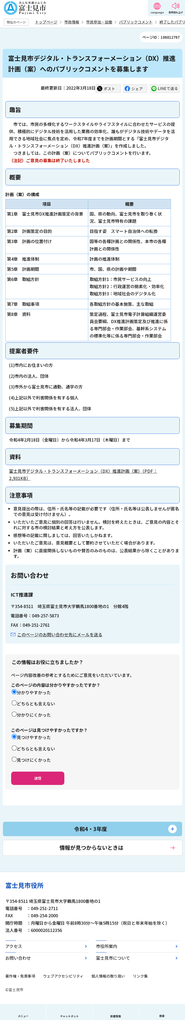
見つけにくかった (34, 760)
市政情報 (71, 22)
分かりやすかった (34, 692)
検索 (162, 1016)
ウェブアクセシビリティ (63, 976)
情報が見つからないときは (91, 847)
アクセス (13, 946)
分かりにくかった (34, 715)
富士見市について (113, 958)
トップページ (46, 22)
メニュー (23, 1016)
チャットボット (69, 1016)
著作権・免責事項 (20, 976)
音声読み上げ (176, 12)
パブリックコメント (136, 22)
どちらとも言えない (36, 703)
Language (157, 12)
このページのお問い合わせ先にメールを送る (59, 634)
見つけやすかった (34, 737)
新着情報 (115, 1016)
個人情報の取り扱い (108, 976)
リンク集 (140, 976)
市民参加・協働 (99, 22)
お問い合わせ (18, 958)
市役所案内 (106, 946)
